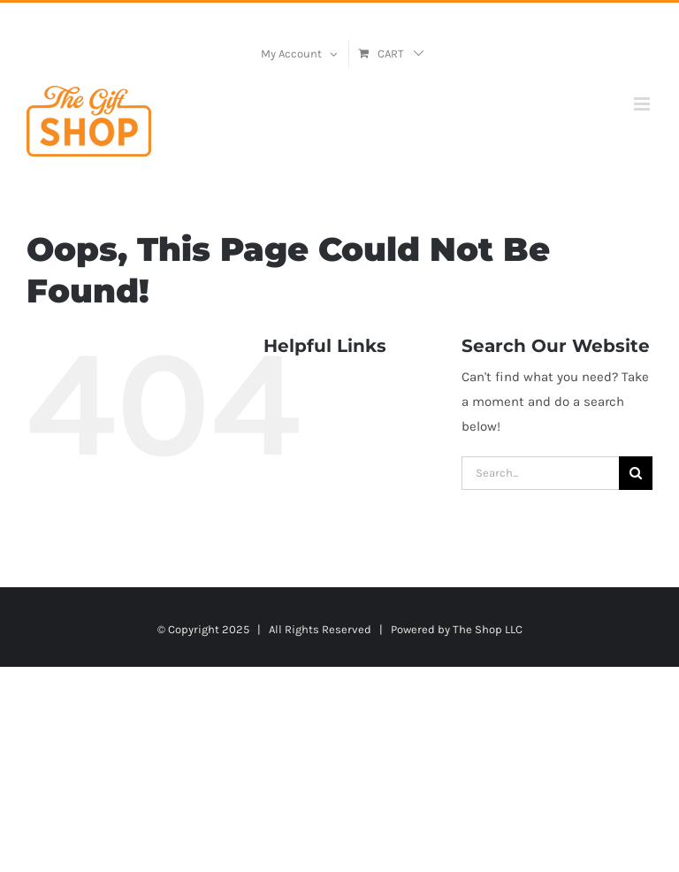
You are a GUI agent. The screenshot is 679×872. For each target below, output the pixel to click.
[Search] (635, 473)
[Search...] (540, 473)
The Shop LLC (488, 629)
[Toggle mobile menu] (643, 104)
